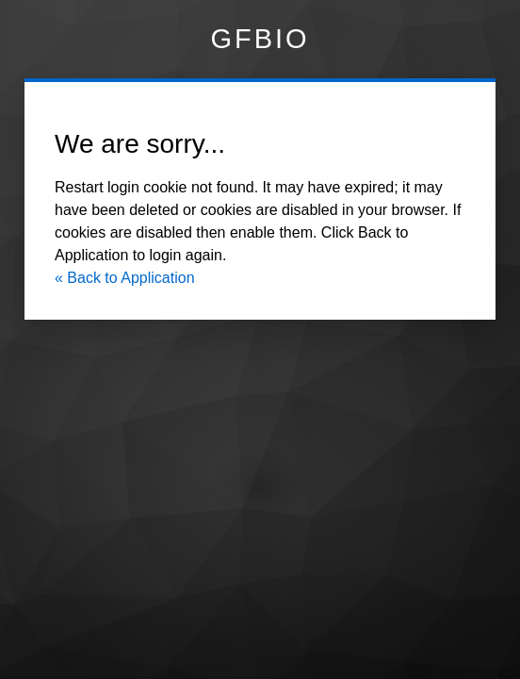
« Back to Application (125, 278)
